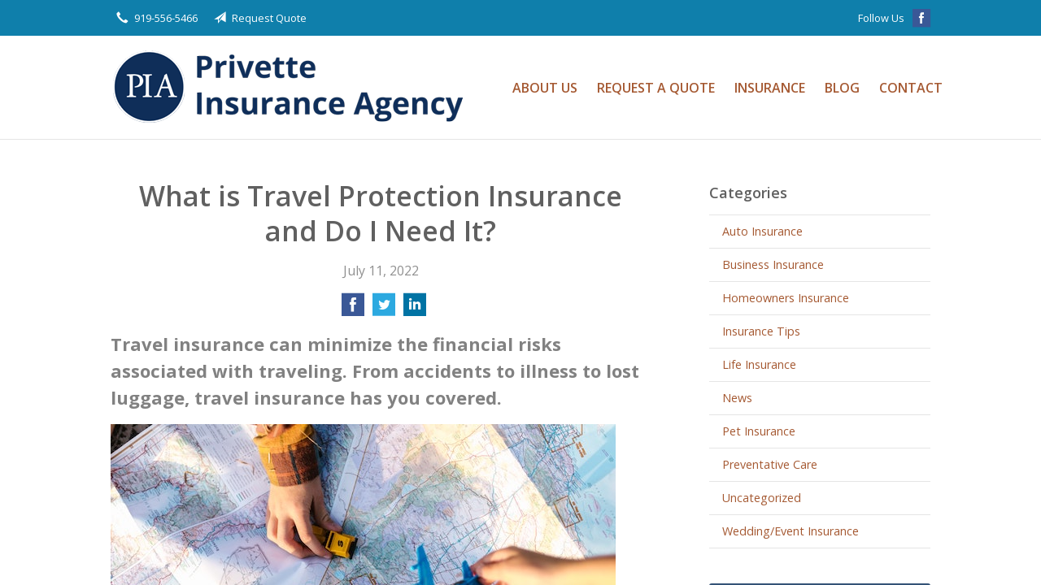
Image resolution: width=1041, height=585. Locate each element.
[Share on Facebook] (353, 309)
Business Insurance (773, 264)
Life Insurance (759, 364)
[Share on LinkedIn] (414, 309)
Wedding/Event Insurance (790, 531)
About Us (544, 88)
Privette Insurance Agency (294, 87)
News (737, 397)
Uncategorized (761, 497)
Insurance (769, 88)
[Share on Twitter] (383, 309)
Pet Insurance (758, 431)
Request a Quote (656, 88)
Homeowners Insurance (785, 298)
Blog (842, 88)
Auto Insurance (762, 231)
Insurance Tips (761, 331)
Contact (911, 88)
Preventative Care (769, 464)
